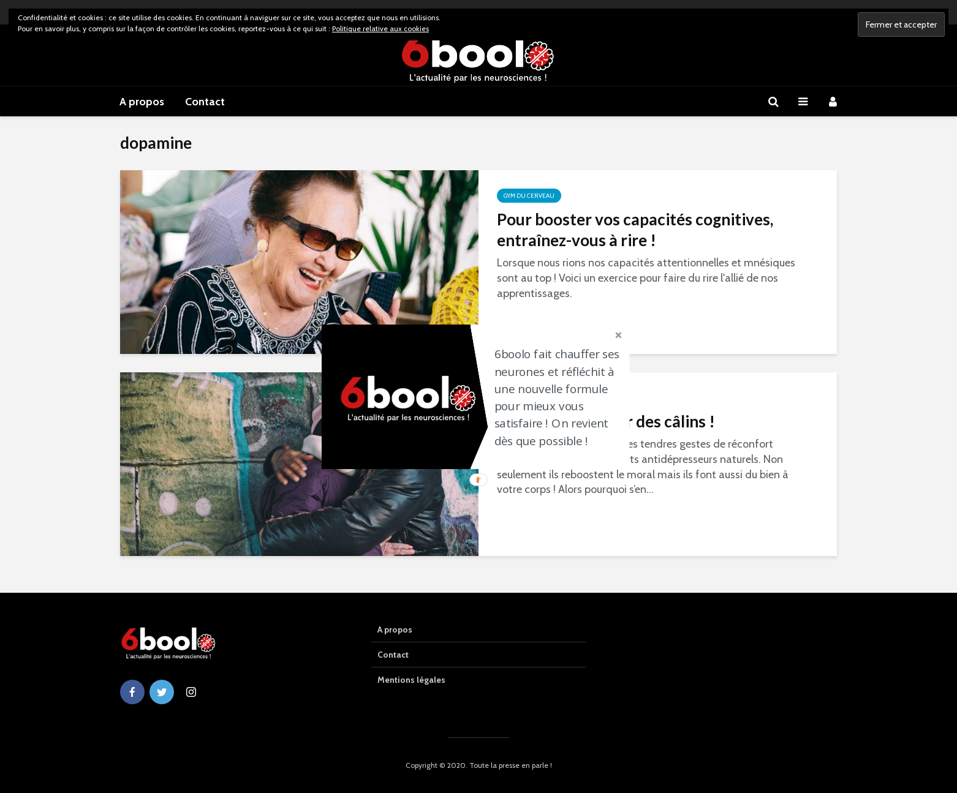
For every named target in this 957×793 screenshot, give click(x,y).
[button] (561, 397)
